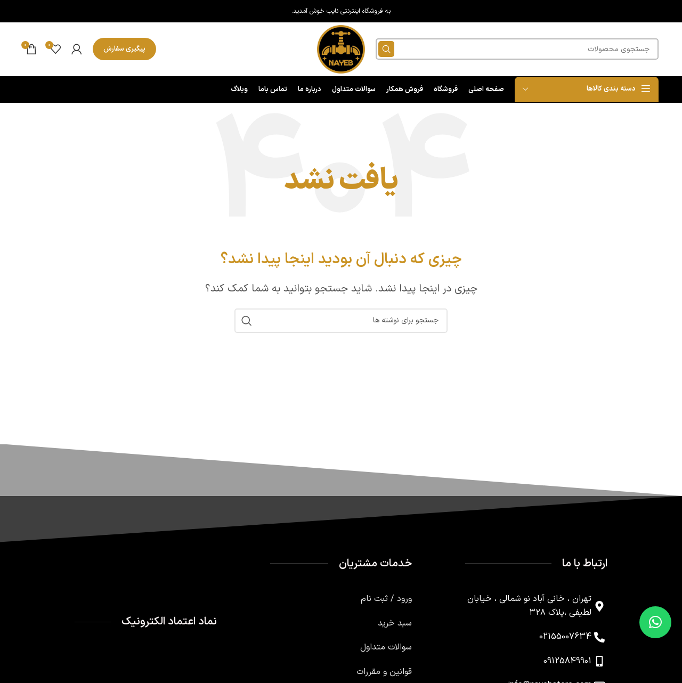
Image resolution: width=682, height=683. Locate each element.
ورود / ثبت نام (386, 600)
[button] (655, 622)
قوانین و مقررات (384, 673)
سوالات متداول (386, 649)
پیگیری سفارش (124, 49)
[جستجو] (518, 50)
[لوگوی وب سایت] (341, 50)
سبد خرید (395, 625)
